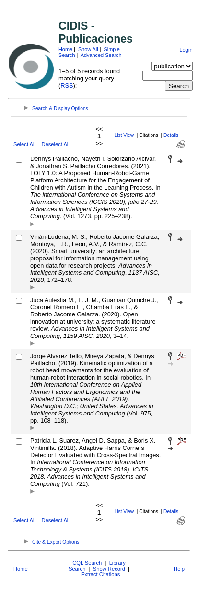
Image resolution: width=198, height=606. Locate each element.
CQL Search (87, 563)
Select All (24, 144)
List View (124, 135)
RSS (66, 85)
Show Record (109, 569)
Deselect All (55, 144)
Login (185, 50)
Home (65, 49)
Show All (88, 49)
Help (179, 569)
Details (170, 135)
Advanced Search (101, 55)
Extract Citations (100, 574)
